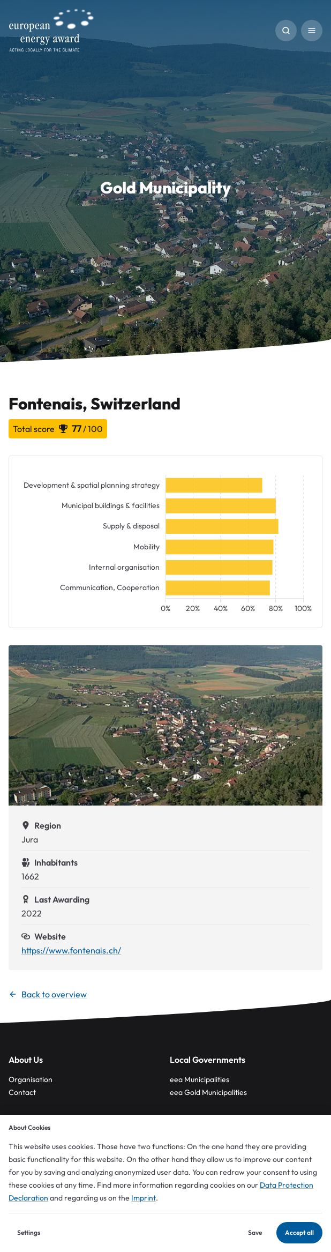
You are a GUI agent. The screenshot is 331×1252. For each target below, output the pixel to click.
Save (255, 1232)
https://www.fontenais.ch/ (71, 950)
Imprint (143, 1198)
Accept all (299, 1232)
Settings (28, 1232)
